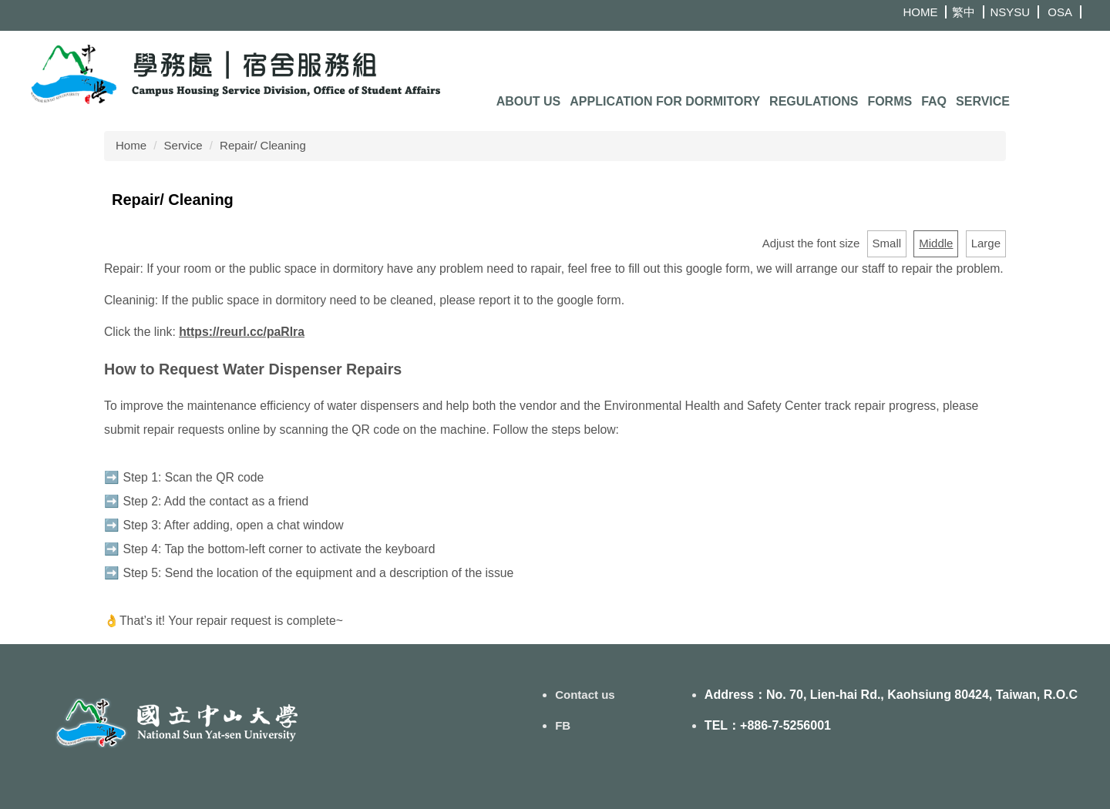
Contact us (585, 694)
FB (562, 725)
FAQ (934, 101)
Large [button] (986, 243)
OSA (1060, 11)
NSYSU (1010, 11)
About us (528, 101)
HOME (920, 11)
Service (983, 101)
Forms (889, 101)
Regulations (813, 101)
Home (131, 145)
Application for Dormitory (665, 101)
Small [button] (887, 243)
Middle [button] (936, 243)
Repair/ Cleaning (263, 145)
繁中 (963, 11)
